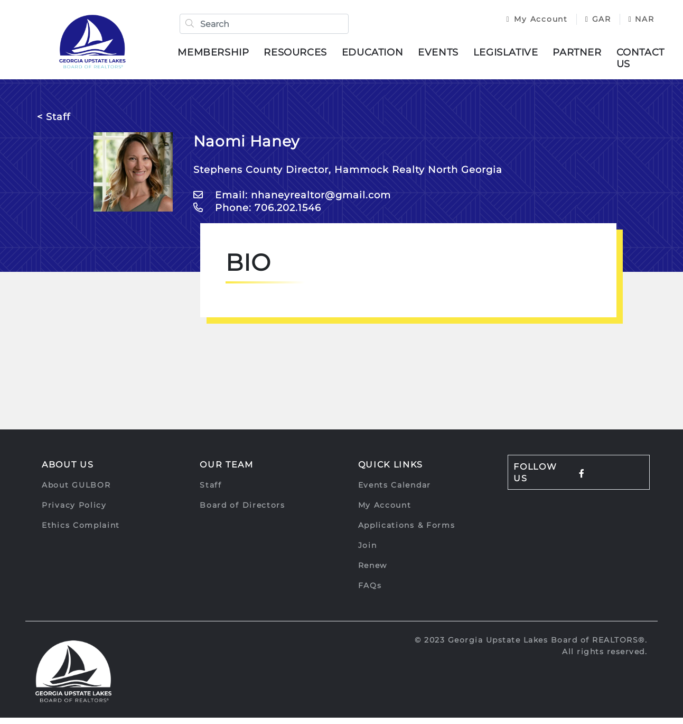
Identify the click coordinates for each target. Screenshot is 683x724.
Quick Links (391, 471)
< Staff (53, 123)
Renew (373, 571)
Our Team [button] (227, 471)
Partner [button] (584, 55)
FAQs (370, 592)
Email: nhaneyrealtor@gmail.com (292, 201)
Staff (211, 491)
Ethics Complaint (81, 531)
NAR (510, 33)
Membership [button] (221, 55)
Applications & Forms (406, 531)
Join (367, 551)
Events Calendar (395, 491)
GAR (589, 22)
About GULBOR (76, 491)
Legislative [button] (513, 55)
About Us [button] (68, 471)
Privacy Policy (74, 511)
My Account (528, 22)
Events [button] (446, 55)
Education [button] (380, 55)
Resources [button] (303, 55)
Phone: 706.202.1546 (257, 214)
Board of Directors (242, 511)
